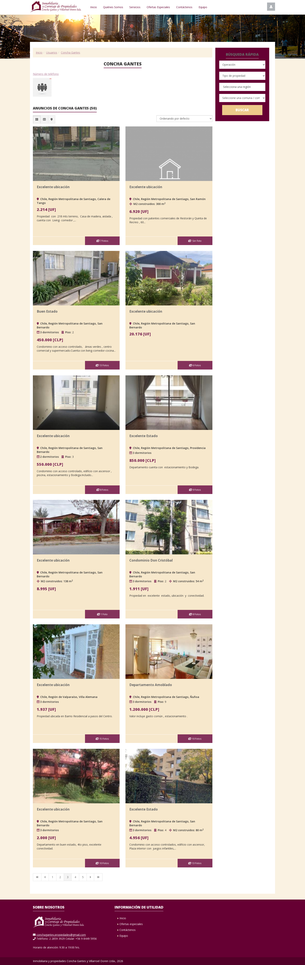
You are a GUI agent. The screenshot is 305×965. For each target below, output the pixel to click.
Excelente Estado (143, 436)
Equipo (203, 7)
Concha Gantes (70, 52)
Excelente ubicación (53, 187)
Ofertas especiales (131, 924)
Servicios (134, 7)
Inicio (93, 7)
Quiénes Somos (113, 7)
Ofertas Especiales (158, 7)
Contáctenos (184, 7)
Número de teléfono (46, 74)
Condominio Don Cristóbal (151, 560)
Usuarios (51, 52)
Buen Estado (47, 311)
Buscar (242, 110)
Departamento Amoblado (150, 685)
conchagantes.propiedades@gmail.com (61, 935)
